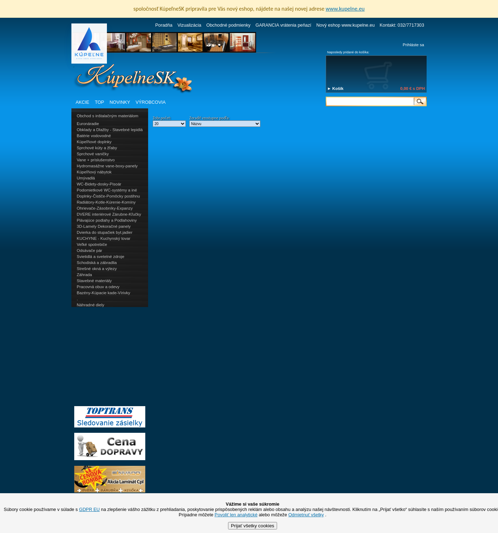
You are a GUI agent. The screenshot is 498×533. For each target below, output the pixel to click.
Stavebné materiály (94, 281)
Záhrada (84, 275)
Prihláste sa (413, 45)
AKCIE (82, 102)
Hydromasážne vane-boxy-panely (107, 166)
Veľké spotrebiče (92, 244)
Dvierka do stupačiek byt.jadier (104, 232)
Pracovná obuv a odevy (98, 287)
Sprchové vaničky (93, 154)
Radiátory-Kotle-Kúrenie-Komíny (106, 202)
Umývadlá (86, 178)
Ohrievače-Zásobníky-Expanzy (104, 208)
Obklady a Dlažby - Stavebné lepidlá (110, 130)
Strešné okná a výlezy (97, 268)
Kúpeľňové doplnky (94, 142)
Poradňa (163, 25)
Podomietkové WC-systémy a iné (107, 190)
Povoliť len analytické (236, 514)
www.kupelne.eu (345, 8)
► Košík (335, 88)
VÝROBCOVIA (151, 102)
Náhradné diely (90, 305)
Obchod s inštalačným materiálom (107, 116)
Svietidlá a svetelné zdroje (100, 256)
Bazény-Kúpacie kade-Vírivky (103, 293)
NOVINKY (120, 102)
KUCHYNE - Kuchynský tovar (103, 238)
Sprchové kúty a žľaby (97, 148)
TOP (99, 102)
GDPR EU (89, 509)
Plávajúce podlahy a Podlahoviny (107, 220)
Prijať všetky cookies (252, 525)
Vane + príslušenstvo (96, 160)
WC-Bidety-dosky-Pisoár (99, 184)
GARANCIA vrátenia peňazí (283, 25)
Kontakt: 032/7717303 (402, 25)
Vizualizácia (189, 25)
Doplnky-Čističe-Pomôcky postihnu (108, 196)
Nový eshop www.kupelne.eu (345, 25)
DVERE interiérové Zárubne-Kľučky (109, 214)
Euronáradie (88, 124)
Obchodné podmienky (228, 25)
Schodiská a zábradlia (97, 262)
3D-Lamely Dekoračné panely (104, 226)
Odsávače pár (89, 250)
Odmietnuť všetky (306, 514)
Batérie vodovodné (94, 136)
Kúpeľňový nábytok (94, 172)
